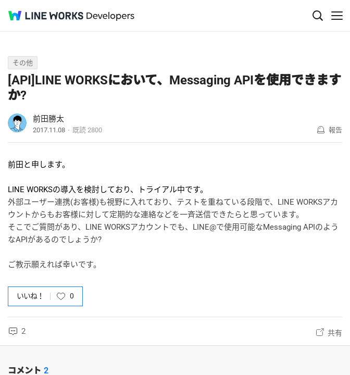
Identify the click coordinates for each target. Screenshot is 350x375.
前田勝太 (48, 118)
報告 (335, 130)
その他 (22, 63)
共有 (335, 333)
